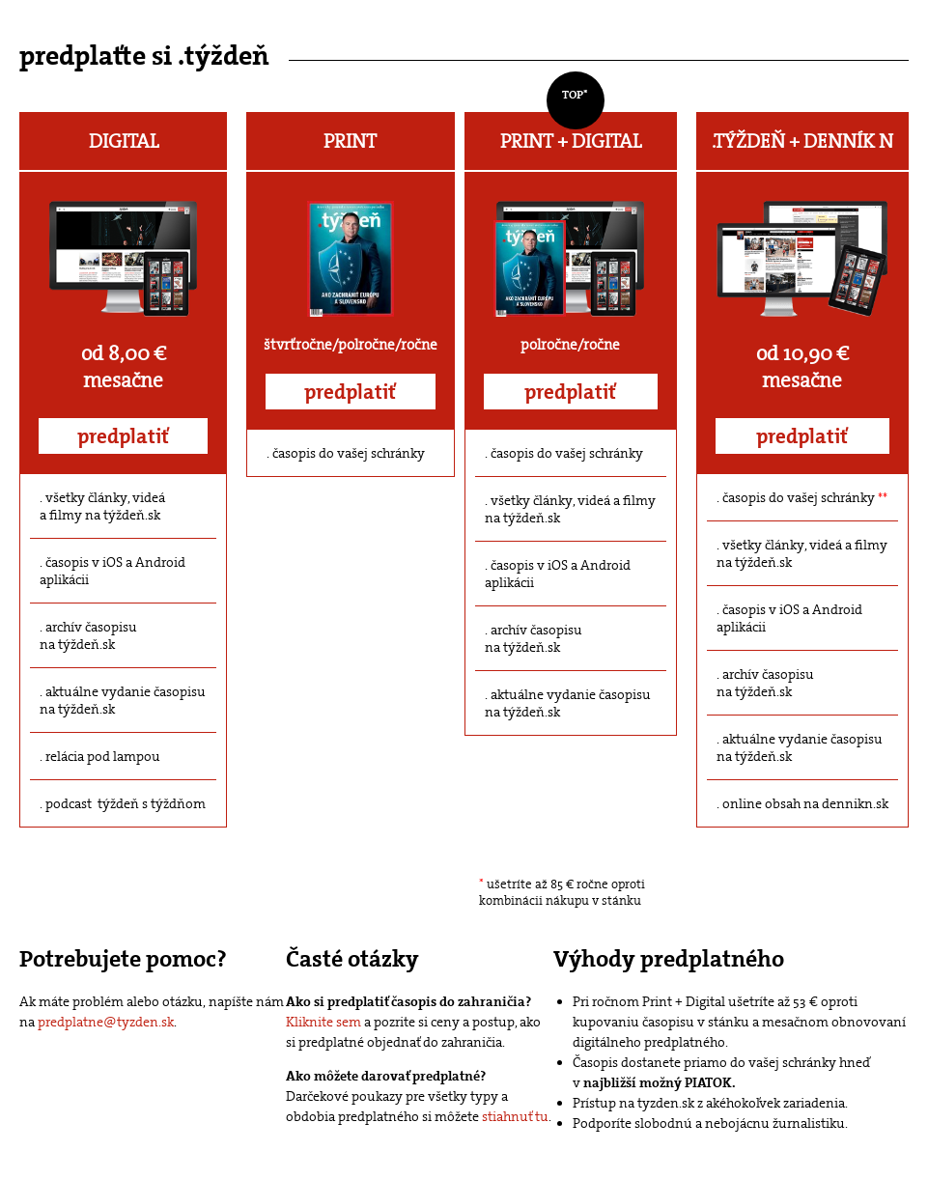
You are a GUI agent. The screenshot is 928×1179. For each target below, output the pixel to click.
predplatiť (123, 436)
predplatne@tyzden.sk (106, 1021)
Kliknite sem (323, 1021)
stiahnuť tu (515, 1116)
